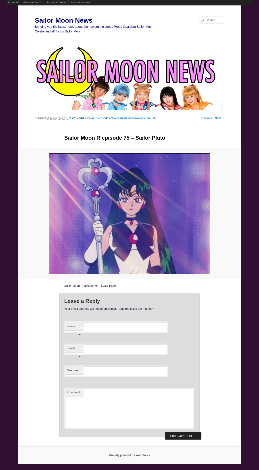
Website (72, 370)
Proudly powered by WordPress (129, 455)
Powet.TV (13, 2)
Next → (219, 118)
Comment (73, 392)
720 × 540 (78, 118)
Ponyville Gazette (56, 2)
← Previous (204, 118)
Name (74, 328)
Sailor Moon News (81, 2)
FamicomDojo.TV (32, 2)
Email (74, 349)
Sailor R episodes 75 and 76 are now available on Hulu (121, 118)
